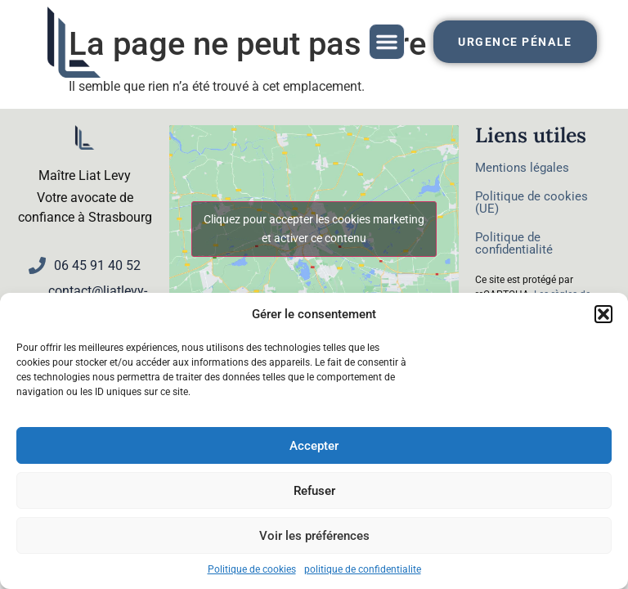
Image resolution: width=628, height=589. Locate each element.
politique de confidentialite (362, 569)
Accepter (314, 445)
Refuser (314, 490)
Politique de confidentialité (514, 243)
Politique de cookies (252, 569)
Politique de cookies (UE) (531, 202)
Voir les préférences (314, 535)
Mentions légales (522, 167)
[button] (603, 314)
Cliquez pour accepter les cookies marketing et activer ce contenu (314, 229)
